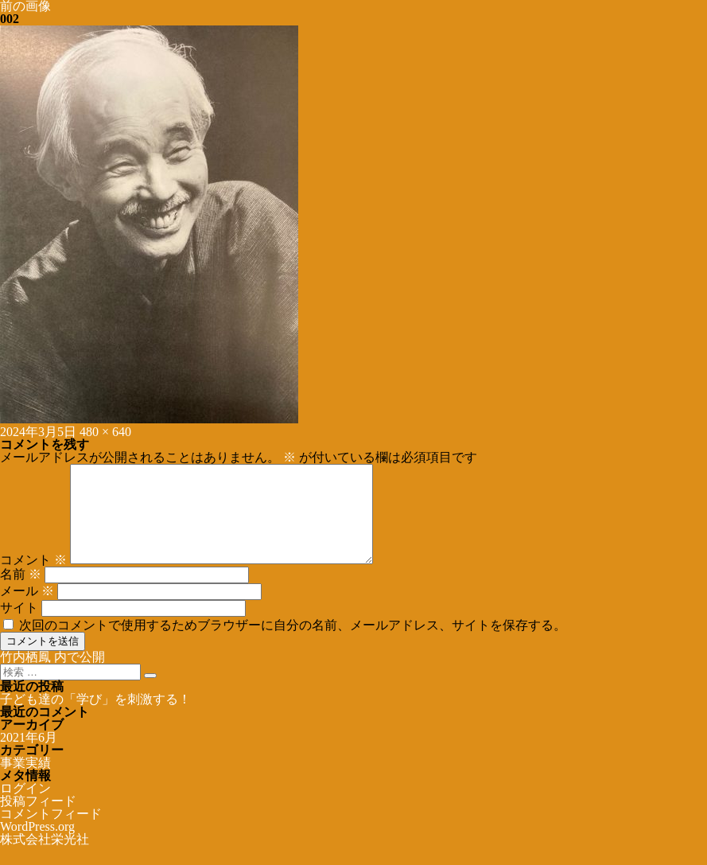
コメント (33, 579)
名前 (20, 593)
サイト (19, 626)
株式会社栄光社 (44, 858)
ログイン (25, 807)
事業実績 (25, 782)
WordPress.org (37, 845)
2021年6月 (28, 756)
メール (27, 610)
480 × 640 (105, 431)
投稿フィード (38, 820)
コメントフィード (51, 833)
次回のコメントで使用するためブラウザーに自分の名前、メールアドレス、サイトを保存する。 (292, 644)
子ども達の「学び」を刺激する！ (95, 718)
